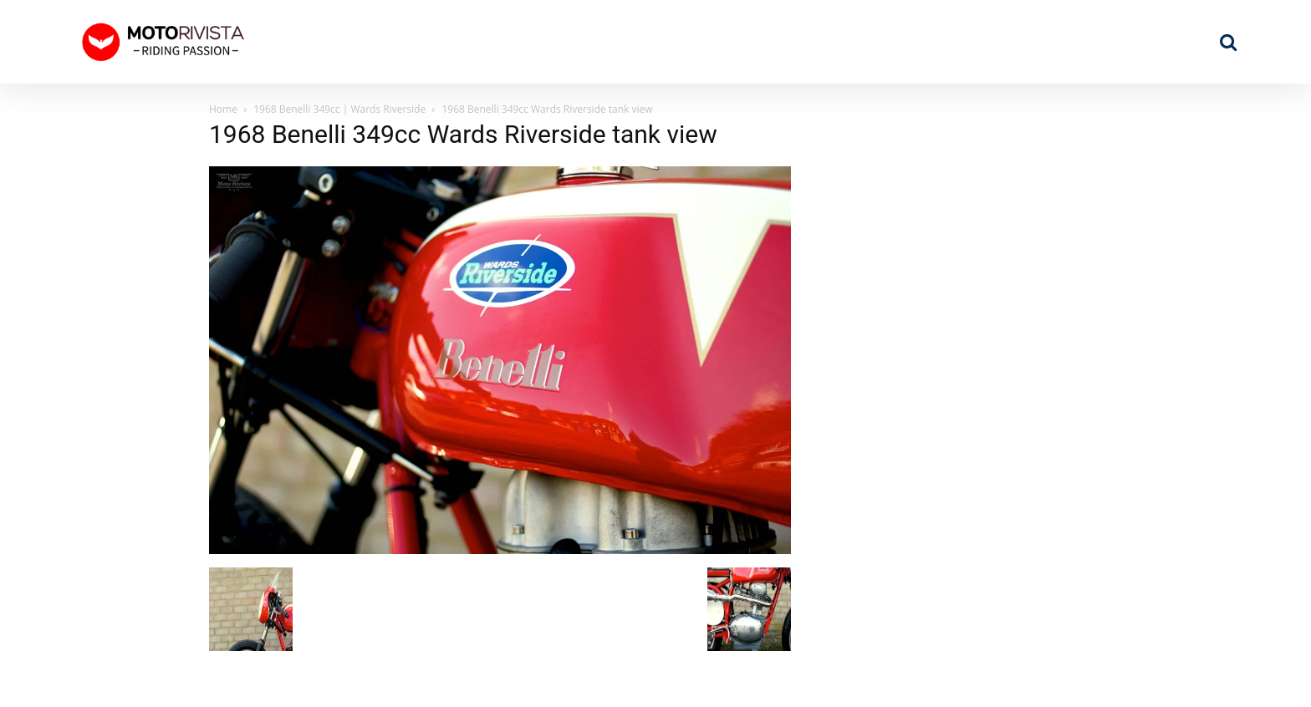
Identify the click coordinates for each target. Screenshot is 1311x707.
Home (223, 109)
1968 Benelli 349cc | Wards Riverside (339, 109)
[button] (1228, 42)
